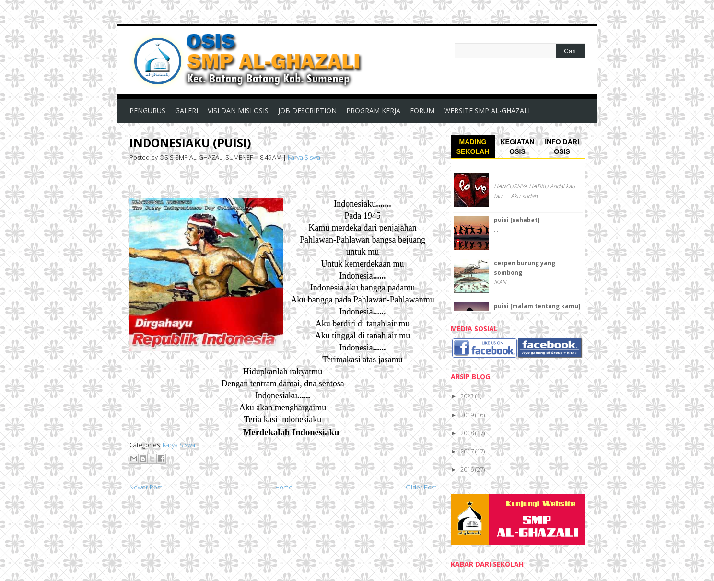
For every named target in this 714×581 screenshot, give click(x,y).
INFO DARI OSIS (562, 146)
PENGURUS (147, 110)
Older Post (421, 487)
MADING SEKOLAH (472, 146)
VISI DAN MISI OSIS (238, 110)
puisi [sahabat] (517, 220)
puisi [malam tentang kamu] (537, 306)
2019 (467, 414)
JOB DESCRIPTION (307, 110)
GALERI (186, 110)
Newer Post (145, 487)
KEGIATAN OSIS (517, 146)
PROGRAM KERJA (373, 110)
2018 (467, 433)
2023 (467, 396)
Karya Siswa (304, 157)
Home (284, 487)
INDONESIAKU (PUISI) (190, 143)
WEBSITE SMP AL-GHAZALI (487, 110)
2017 (467, 451)
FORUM (422, 110)
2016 (467, 469)
